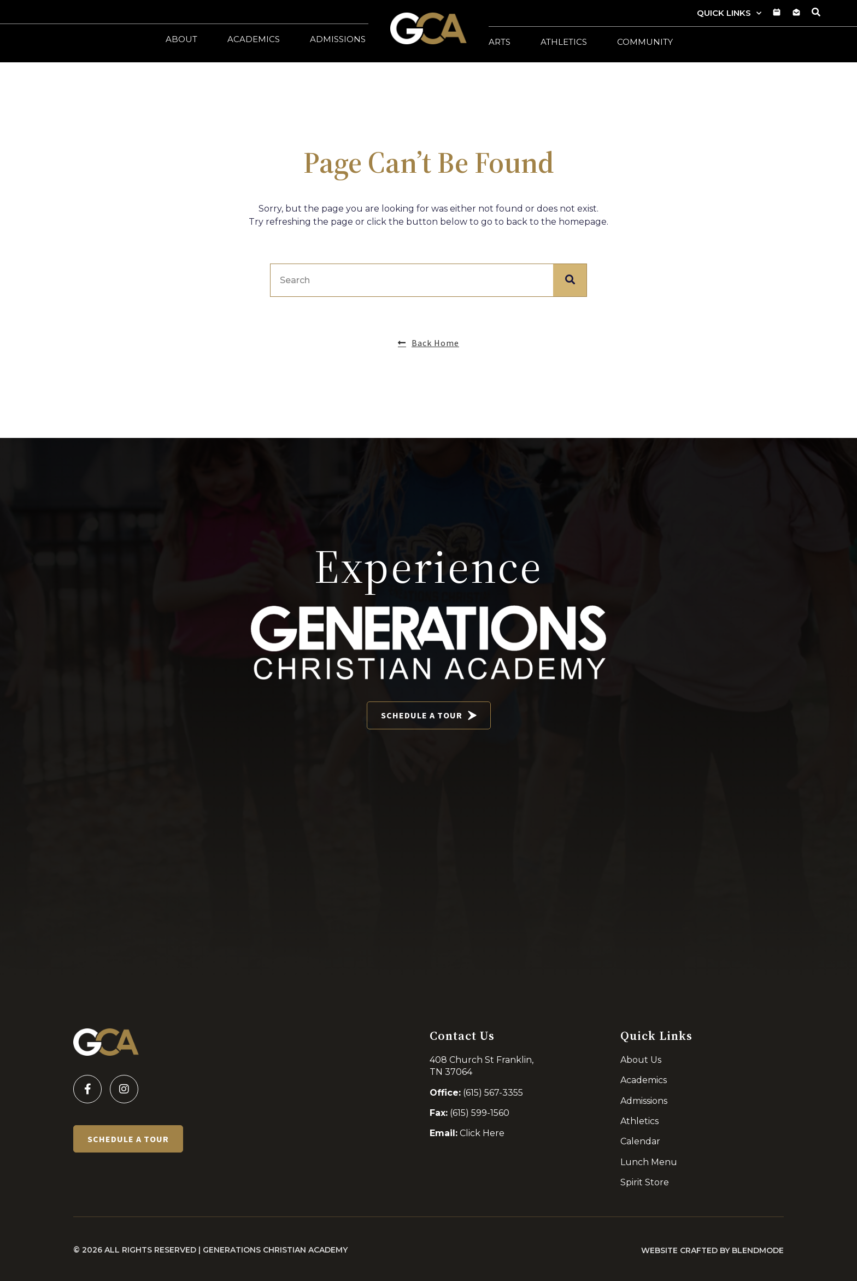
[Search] (569, 280)
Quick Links (729, 13)
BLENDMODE (758, 1250)
